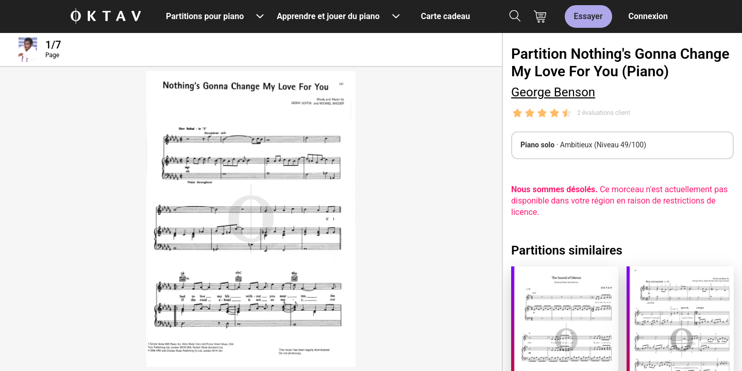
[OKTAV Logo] (105, 17)
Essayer (588, 16)
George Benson (553, 92)
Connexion (648, 16)
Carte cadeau (445, 16)
